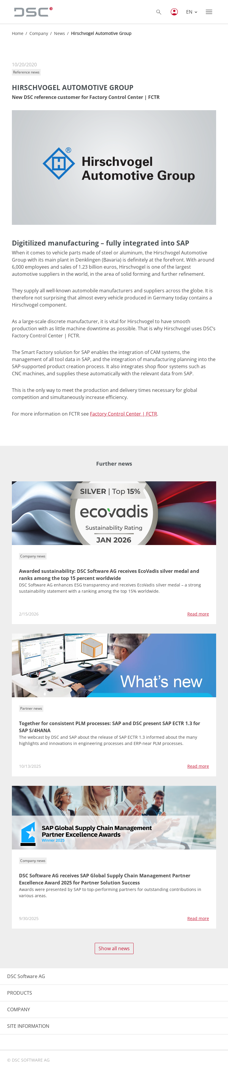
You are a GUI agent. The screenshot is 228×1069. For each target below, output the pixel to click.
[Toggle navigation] (209, 12)
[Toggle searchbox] (158, 12)
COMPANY (18, 1009)
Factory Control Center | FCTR (123, 414)
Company (38, 33)
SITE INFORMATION (28, 1026)
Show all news (114, 948)
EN (190, 12)
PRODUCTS (19, 993)
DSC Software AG (26, 976)
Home (17, 33)
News (59, 33)
